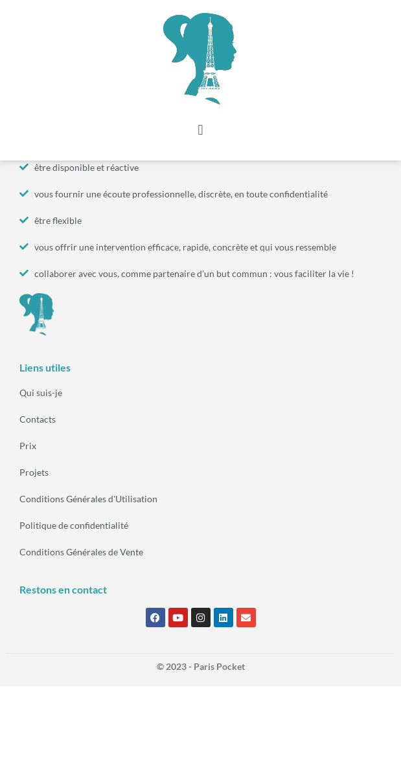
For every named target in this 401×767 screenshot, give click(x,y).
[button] (200, 130)
